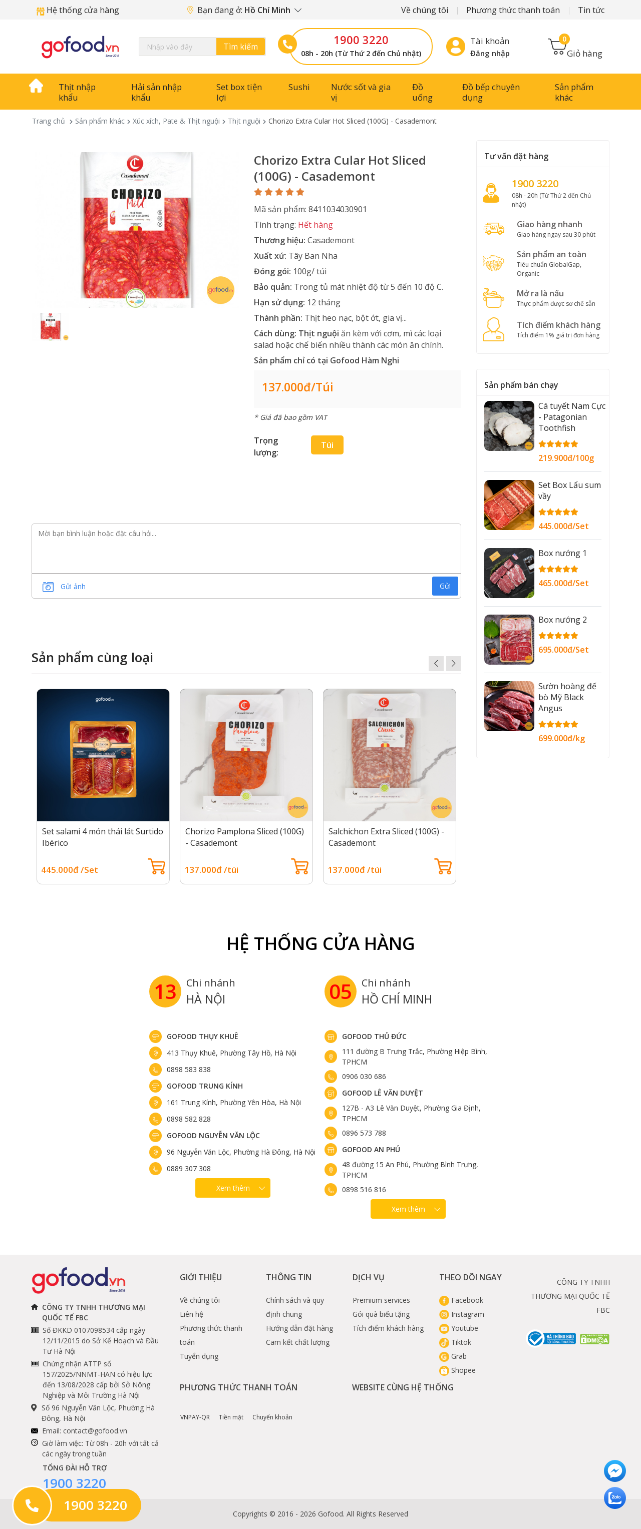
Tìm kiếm (240, 46)
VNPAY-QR (195, 1409)
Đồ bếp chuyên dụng (491, 92)
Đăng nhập (490, 53)
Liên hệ (191, 1314)
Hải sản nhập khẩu (156, 92)
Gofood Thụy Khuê (202, 1036)
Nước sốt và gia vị (361, 92)
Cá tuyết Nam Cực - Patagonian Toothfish (571, 416)
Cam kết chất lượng (298, 1342)
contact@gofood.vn (95, 1430)
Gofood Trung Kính (205, 1086)
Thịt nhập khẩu (77, 92)
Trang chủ (48, 121)
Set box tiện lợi (239, 92)
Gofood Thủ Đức (374, 1036)
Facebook (461, 1300)
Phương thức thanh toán (513, 10)
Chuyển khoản (272, 1409)
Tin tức (591, 10)
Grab (453, 1356)
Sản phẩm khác (574, 92)
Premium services (381, 1300)
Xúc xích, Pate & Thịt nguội (176, 121)
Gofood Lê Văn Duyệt (382, 1093)
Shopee (457, 1370)
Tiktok (455, 1342)
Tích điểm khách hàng (388, 1328)
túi (327, 444)
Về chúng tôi (424, 10)
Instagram (461, 1314)
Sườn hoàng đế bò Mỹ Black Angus (567, 697)
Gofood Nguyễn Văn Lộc (213, 1135)
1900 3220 (361, 40)
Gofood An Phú (371, 1149)
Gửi (445, 586)
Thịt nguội (244, 121)
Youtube (458, 1328)
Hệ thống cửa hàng (78, 10)
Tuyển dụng (199, 1356)
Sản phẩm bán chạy (521, 384)
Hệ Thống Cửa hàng (320, 943)
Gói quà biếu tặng (381, 1314)
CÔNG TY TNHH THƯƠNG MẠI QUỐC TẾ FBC (570, 1296)
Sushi (299, 87)
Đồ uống (422, 92)
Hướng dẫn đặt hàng (299, 1328)
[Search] (202, 46)
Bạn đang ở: (244, 10)
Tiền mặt (231, 1409)
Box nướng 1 (562, 553)
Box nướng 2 (562, 619)
